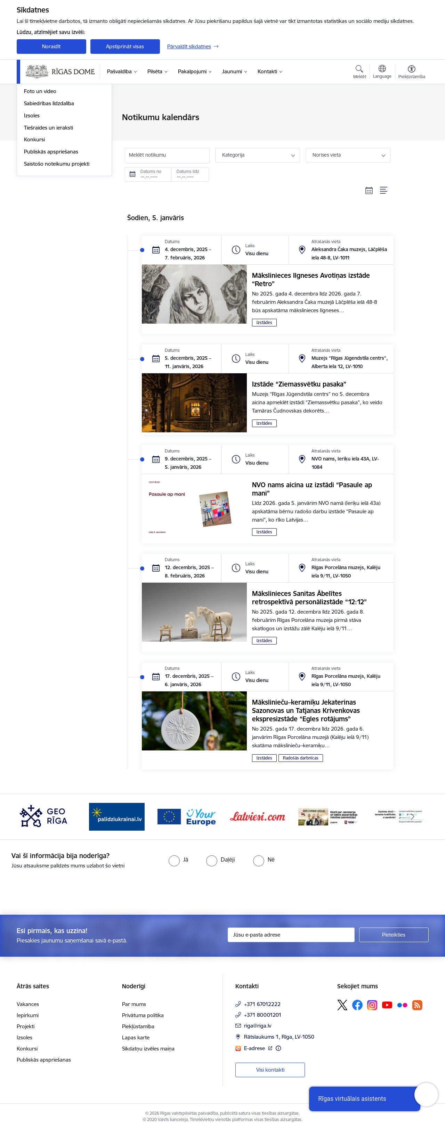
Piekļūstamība (138, 1026)
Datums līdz (188, 171)
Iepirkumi (28, 1015)
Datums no (150, 171)
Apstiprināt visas (125, 46)
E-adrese (255, 1048)
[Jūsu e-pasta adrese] (291, 935)
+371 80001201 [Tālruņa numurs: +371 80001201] (263, 1015)
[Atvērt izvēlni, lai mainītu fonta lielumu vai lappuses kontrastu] (412, 73)
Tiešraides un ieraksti (48, 202)
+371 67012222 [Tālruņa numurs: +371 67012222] (262, 1004)
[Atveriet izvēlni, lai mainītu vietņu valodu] (382, 73)
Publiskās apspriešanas (51, 226)
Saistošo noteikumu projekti (56, 238)
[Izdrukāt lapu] (411, 114)
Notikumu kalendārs (47, 129)
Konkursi (34, 214)
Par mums (134, 1004)
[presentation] (58, 889)
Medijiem (34, 142)
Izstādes (264, 322)
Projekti (25, 1026)
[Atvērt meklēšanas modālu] (360, 73)
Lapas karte (135, 1037)
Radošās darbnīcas (300, 758)
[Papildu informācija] (278, 1048)
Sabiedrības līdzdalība (49, 178)
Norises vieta (327, 155)
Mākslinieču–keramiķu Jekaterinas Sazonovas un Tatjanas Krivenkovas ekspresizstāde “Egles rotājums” (306, 710)
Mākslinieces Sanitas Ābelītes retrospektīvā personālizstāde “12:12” (309, 597)
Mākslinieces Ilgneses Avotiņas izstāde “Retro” (311, 279)
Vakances (28, 1004)
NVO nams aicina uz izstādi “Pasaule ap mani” (312, 489)
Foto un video (40, 166)
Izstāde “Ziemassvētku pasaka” (299, 384)
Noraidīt (51, 46)
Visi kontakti (270, 1069)
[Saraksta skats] (384, 190)
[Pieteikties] (394, 935)
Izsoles (32, 190)
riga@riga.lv (257, 1025)
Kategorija (233, 155)
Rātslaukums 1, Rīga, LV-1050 (279, 1036)
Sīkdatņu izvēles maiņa (148, 1048)
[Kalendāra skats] (369, 190)
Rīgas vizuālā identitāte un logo (60, 154)
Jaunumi (34, 118)
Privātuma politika (143, 1015)
